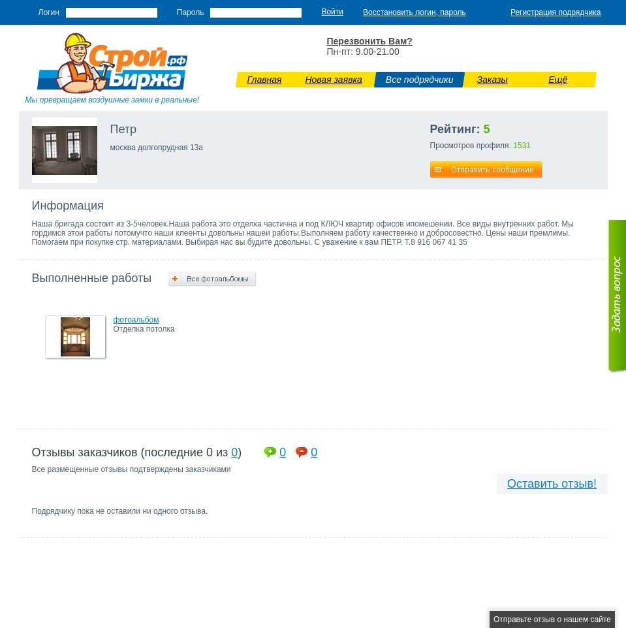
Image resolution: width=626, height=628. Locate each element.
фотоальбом (136, 319)
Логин (49, 12)
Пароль (190, 12)
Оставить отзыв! (552, 483)
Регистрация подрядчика (555, 12)
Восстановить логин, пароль (414, 12)
